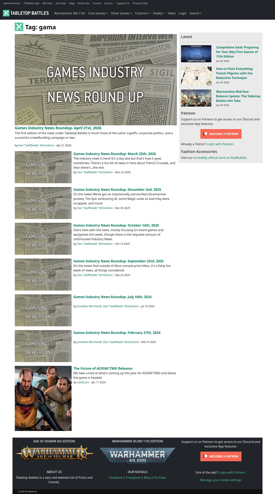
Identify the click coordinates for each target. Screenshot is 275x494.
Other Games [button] (120, 13)
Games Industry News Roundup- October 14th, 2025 (116, 225)
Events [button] (108, 3)
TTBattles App (31, 3)
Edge (72, 3)
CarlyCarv (83, 382)
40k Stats (47, 3)
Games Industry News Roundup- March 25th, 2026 (114, 153)
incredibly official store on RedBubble (220, 158)
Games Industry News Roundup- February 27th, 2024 (116, 332)
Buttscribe (83, 3)
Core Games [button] (97, 13)
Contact (97, 3)
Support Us (123, 3)
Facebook (116, 477)
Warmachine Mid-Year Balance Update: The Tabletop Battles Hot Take (238, 96)
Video (172, 13)
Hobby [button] (157, 13)
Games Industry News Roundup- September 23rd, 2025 (118, 261)
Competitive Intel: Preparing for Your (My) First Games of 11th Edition (237, 51)
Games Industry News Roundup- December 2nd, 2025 (117, 189)
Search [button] (194, 13)
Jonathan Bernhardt (89, 306)
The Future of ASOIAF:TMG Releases (103, 368)
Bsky (147, 477)
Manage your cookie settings (220, 480)
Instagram (133, 477)
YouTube (160, 477)
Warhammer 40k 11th (69, 13)
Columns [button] (141, 13)
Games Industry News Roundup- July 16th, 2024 (112, 297)
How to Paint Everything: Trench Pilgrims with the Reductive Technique (234, 73)
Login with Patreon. (220, 144)
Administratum (11, 3)
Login (183, 13)
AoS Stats (60, 3)
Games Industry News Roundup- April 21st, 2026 (58, 127)
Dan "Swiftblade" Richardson (36, 145)
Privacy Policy (140, 3)
